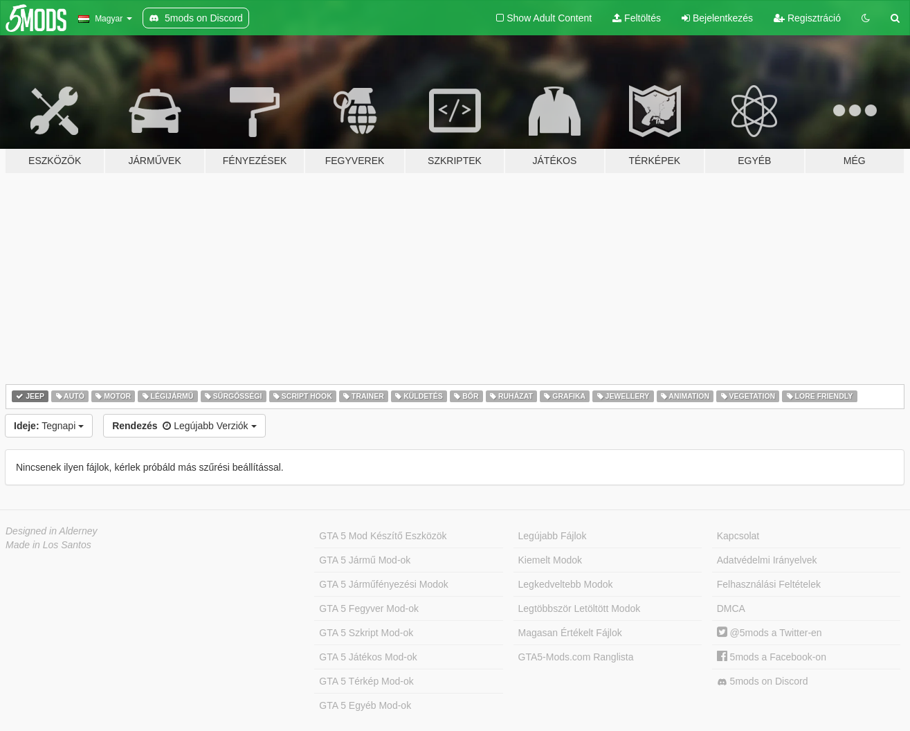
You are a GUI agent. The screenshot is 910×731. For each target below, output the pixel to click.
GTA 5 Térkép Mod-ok (366, 681)
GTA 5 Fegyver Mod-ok (369, 608)
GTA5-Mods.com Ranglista (576, 656)
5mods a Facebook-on (771, 657)
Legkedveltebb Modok (565, 584)
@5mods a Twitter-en (769, 632)
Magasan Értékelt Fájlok (570, 632)
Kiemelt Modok (550, 560)
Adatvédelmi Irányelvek (767, 560)
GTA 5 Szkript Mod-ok (366, 632)
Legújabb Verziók (184, 425)
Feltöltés (636, 18)
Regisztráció (807, 18)
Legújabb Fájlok (552, 535)
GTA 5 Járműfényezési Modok (383, 584)
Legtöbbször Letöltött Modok (579, 608)
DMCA (731, 608)
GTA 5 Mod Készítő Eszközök (382, 535)
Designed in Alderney (52, 530)
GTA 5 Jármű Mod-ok (364, 560)
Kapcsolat (738, 535)
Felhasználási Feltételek (769, 584)
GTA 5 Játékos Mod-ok (368, 656)
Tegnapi (49, 425)
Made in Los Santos (48, 544)
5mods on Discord (762, 681)
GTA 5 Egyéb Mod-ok (365, 705)
